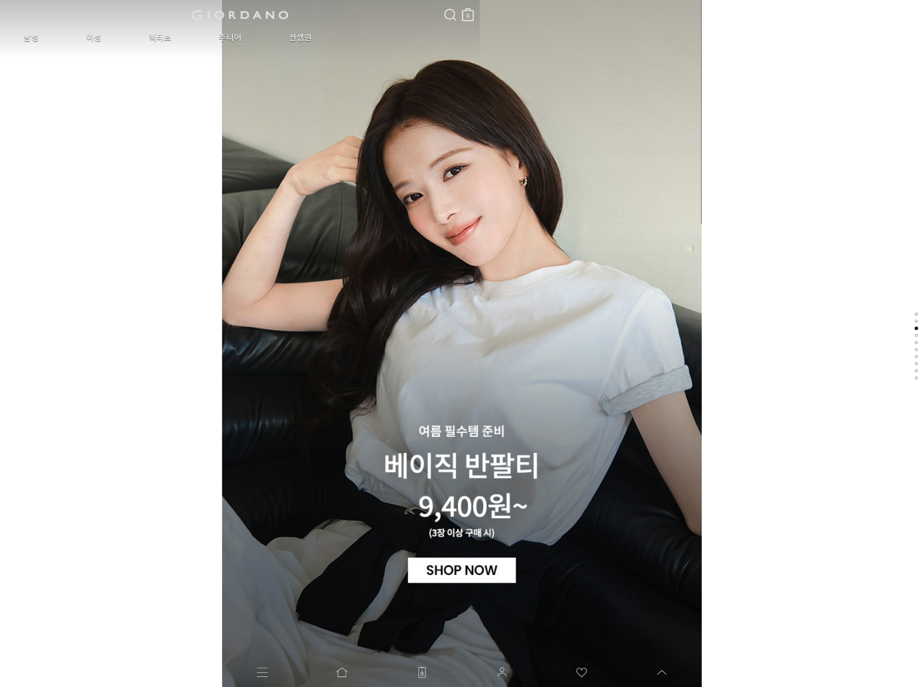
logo (148, 14)
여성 (67, 37)
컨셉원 (220, 37)
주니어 (168, 37)
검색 (266, 5)
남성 (22, 37)
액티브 (115, 37)
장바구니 (284, 10)
